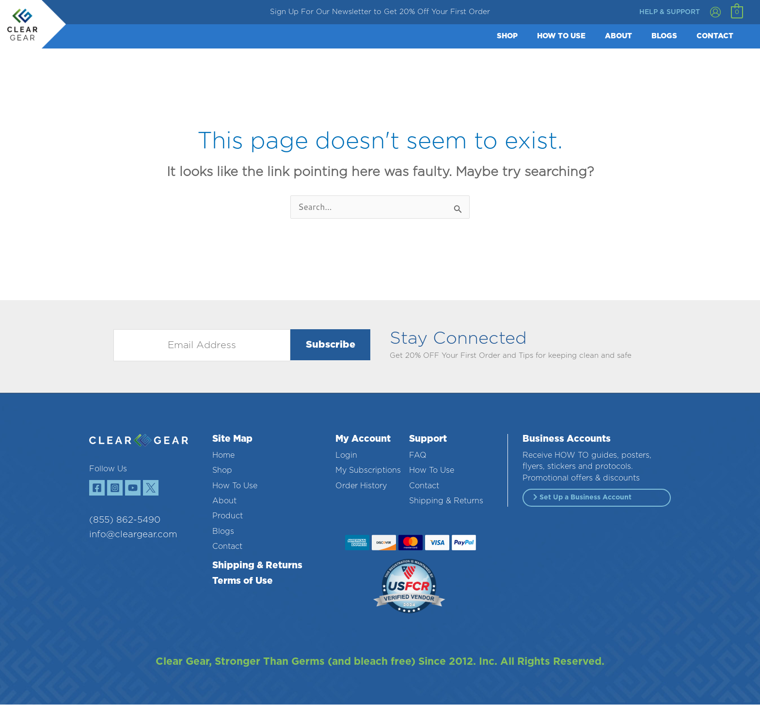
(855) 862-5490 (120, 525)
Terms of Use (242, 581)
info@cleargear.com (126, 540)
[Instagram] (120, 490)
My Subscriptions (368, 471)
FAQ (418, 456)
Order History (361, 486)
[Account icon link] (715, 12)
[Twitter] (164, 490)
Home (223, 456)
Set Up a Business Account (582, 497)
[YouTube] (142, 490)
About (224, 501)
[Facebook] (99, 490)
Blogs (223, 532)
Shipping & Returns (257, 566)
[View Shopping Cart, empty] (737, 12)
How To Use (234, 486)
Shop (222, 471)
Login (346, 456)
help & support (669, 12)
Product (227, 516)
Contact (227, 547)
